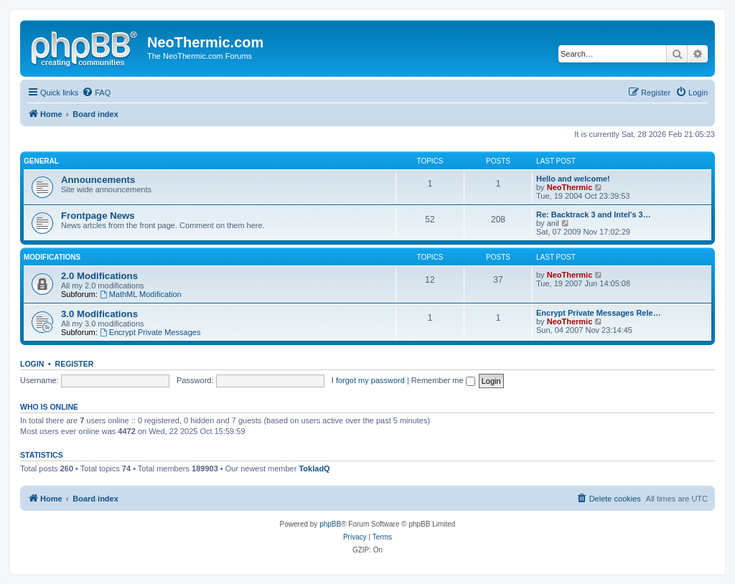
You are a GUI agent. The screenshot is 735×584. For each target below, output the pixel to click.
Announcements (98, 179)
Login (32, 363)
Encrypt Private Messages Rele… (598, 313)
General (41, 161)
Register (74, 363)
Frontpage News (98, 215)
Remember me (443, 380)
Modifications (52, 257)
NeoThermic (570, 187)
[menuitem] (96, 92)
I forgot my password (368, 380)
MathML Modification (141, 294)
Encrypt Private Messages (150, 332)
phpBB (330, 524)
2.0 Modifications (99, 275)
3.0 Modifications (99, 314)
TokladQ (314, 468)
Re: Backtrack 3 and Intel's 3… (593, 214)
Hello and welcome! (573, 178)
